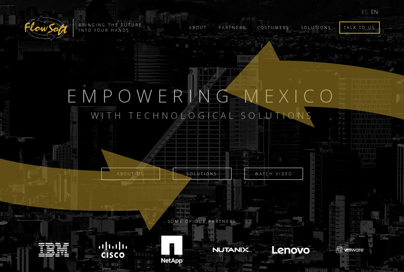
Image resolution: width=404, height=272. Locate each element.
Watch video (273, 173)
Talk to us (359, 27)
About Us (130, 173)
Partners (232, 27)
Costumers (273, 27)
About (198, 27)
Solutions (316, 27)
